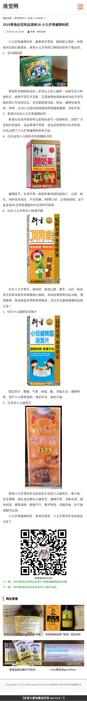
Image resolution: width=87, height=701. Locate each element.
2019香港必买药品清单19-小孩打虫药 (35, 587)
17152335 (73, 684)
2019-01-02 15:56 (15, 31)
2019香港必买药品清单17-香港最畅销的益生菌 (40, 581)
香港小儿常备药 (35, 18)
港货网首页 (19, 18)
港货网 (10, 6)
